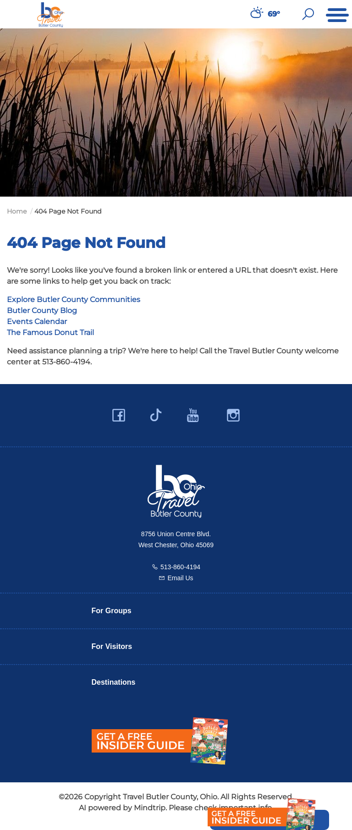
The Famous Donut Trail (50, 332)
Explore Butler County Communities (73, 299)
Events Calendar (37, 321)
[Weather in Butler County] (256, 14)
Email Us (180, 578)
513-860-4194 (180, 567)
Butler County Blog (42, 310)
